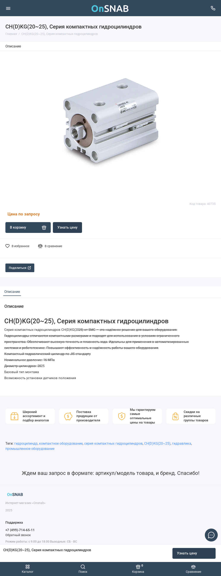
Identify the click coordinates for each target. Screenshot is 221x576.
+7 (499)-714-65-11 (20, 530)
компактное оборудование (61, 443)
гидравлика (181, 443)
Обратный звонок (18, 535)
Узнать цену (187, 553)
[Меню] (8, 8)
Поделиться (20, 268)
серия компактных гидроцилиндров (113, 443)
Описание (13, 46)
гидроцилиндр (26, 443)
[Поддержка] (213, 8)
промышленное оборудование (29, 449)
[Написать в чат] (211, 535)
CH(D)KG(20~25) (157, 443)
